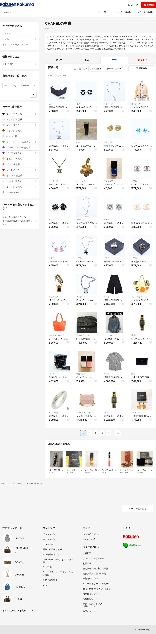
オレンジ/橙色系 (19, 175)
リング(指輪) (54, 413)
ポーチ (51, 374)
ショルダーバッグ (56, 335)
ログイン (133, 5)
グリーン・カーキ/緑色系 (19, 142)
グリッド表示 (113, 68)
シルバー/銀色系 (19, 181)
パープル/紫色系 (19, 153)
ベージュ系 (19, 136)
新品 (87, 60)
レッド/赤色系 (19, 170)
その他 (106, 297)
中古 (114, 60)
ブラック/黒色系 (19, 114)
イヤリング (108, 142)
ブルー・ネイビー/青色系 (19, 147)
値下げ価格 (19, 64)
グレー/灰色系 (19, 125)
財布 (133, 374)
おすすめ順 (95, 68)
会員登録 (149, 5)
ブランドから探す (145, 12)
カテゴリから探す (123, 12)
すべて (59, 60)
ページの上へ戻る (137, 508)
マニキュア (108, 181)
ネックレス (108, 104)
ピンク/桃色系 (19, 164)
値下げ (142, 60)
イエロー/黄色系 (19, 158)
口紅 (78, 142)
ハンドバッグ (136, 297)
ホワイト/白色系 (19, 119)
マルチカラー (19, 192)
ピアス (51, 104)
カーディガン (136, 104)
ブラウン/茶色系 (19, 130)
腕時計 (134, 335)
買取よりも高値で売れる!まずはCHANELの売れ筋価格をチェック (19, 221)
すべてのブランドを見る (14, 610)
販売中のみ (80, 68)
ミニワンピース (110, 335)
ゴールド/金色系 (19, 186)
